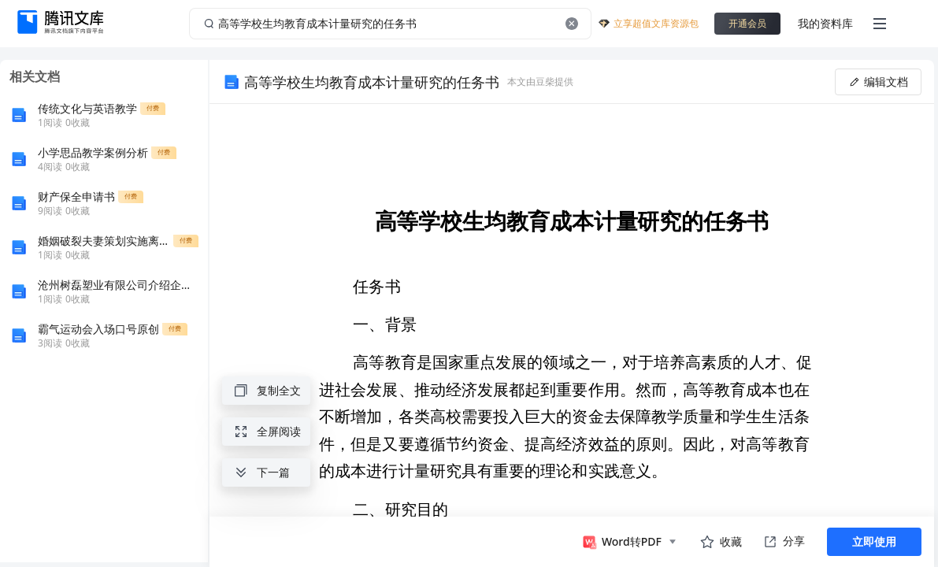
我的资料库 (825, 23)
